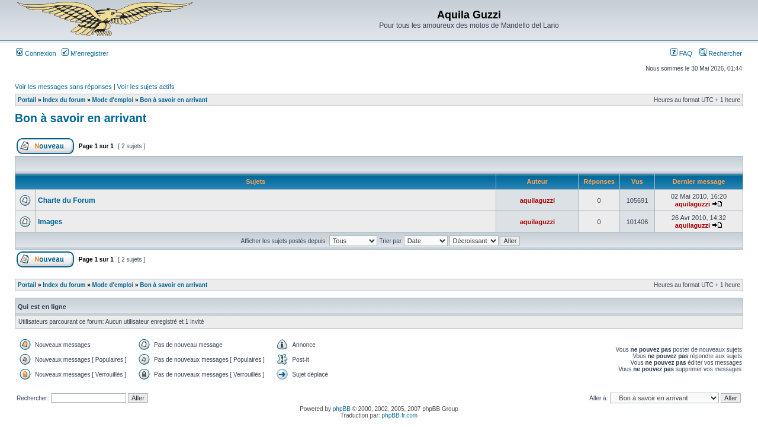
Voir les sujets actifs (146, 86)
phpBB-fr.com (400, 415)
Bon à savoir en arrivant (173, 100)
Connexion (36, 53)
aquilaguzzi (537, 200)
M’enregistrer (85, 53)
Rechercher (720, 53)
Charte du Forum (66, 200)
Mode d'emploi (113, 100)
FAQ (681, 53)
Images (50, 222)
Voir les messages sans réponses (63, 86)
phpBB (342, 409)
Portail (27, 100)
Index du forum (64, 100)
